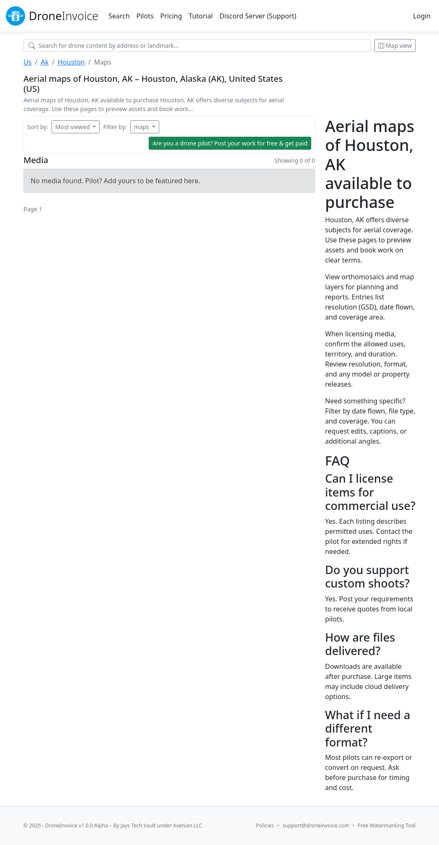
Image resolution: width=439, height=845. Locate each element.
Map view (395, 45)
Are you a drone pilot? (229, 143)
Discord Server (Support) (258, 16)
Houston (71, 62)
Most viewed (73, 127)
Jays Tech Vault (138, 825)
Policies (265, 825)
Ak (45, 62)
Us (27, 62)
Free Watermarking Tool (387, 825)
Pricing (171, 16)
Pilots (145, 16)
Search (119, 16)
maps (142, 127)
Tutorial (201, 16)
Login (422, 16)
